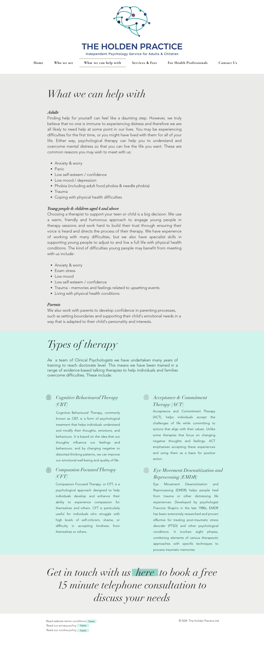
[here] (145, 572)
